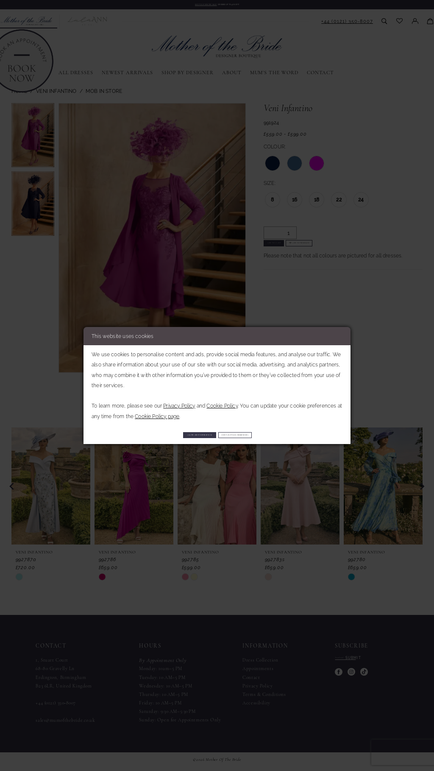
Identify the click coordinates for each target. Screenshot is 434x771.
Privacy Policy (179, 403)
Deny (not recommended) (270, 434)
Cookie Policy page (157, 413)
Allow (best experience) (167, 434)
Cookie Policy (221, 403)
